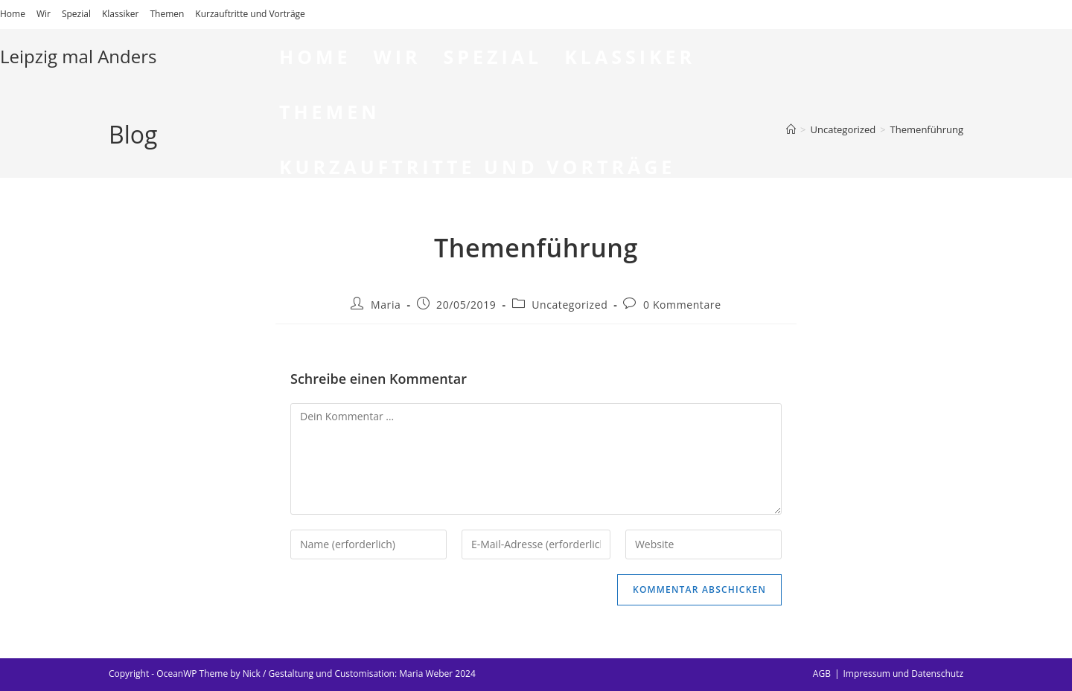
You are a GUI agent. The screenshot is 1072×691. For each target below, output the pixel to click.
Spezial (76, 13)
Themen (167, 13)
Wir (43, 13)
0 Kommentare (682, 305)
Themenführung (926, 129)
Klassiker (120, 13)
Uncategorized (569, 305)
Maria (386, 305)
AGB (822, 673)
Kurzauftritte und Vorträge (249, 13)
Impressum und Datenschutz (903, 673)
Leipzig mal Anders (78, 56)
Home (12, 13)
